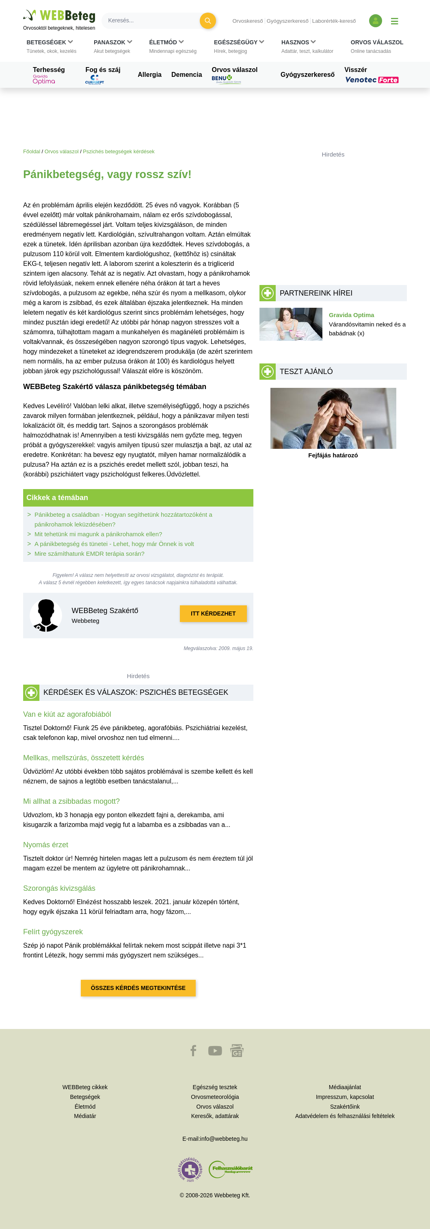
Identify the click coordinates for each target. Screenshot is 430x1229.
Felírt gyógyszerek (53, 932)
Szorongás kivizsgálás (59, 888)
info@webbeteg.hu (224, 1138)
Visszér (372, 74)
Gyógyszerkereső (288, 21)
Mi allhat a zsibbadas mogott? (71, 801)
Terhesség (49, 75)
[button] (52, 47)
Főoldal (31, 151)
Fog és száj (102, 75)
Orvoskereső (247, 21)
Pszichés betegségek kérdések (118, 151)
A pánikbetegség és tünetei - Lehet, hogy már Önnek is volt (114, 543)
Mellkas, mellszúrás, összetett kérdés (83, 758)
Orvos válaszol (235, 75)
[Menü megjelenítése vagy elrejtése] (395, 20)
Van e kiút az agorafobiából (67, 714)
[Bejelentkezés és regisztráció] (375, 20)
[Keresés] (156, 21)
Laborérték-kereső (334, 21)
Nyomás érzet (45, 845)
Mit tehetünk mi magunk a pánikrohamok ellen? (98, 534)
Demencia (186, 74)
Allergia (150, 74)
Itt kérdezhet (213, 613)
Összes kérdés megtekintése (138, 988)
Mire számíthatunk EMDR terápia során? (90, 553)
